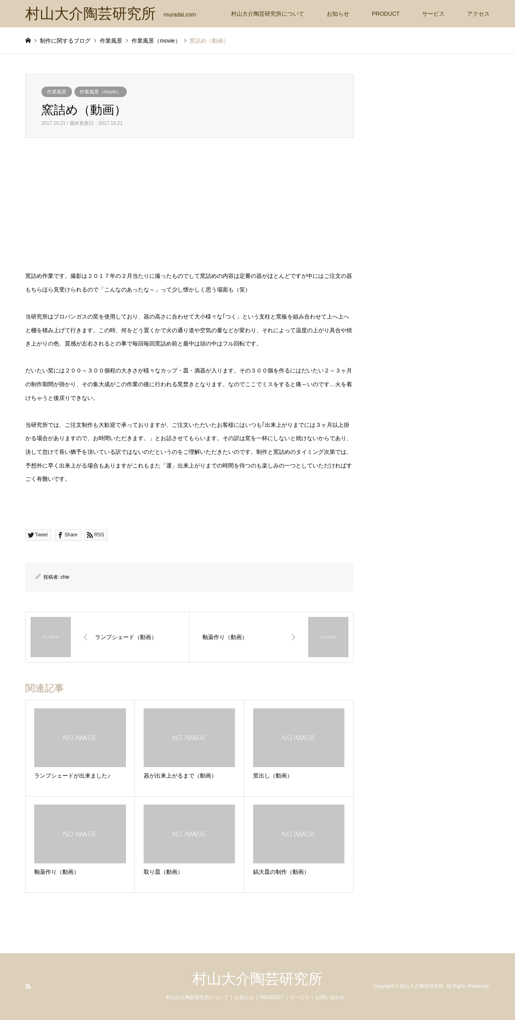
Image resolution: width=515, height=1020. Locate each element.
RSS (28, 986)
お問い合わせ (329, 997)
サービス (433, 13)
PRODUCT (386, 13)
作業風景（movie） (101, 92)
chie (64, 577)
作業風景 (56, 92)
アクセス (478, 13)
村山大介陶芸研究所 (257, 979)
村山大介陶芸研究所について (267, 13)
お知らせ (338, 13)
